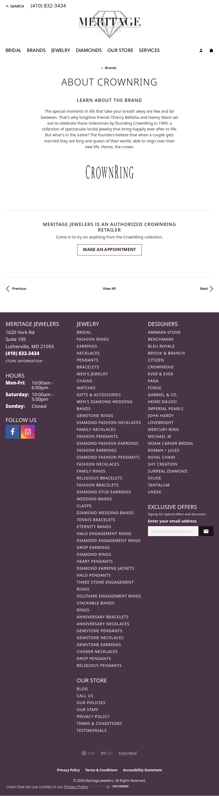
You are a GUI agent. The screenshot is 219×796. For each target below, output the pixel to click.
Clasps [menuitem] (84, 505)
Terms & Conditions (99, 723)
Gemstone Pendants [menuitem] (99, 630)
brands (111, 68)
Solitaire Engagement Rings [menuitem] (109, 596)
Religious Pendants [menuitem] (99, 665)
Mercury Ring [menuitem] (163, 429)
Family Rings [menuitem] (91, 471)
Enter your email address (172, 521)
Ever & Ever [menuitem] (160, 373)
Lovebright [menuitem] (161, 422)
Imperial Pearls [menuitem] (165, 408)
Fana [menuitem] (153, 380)
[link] (48, 6)
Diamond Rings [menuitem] (94, 554)
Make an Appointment (109, 250)
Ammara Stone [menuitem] (164, 332)
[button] (15, 6)
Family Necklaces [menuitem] (96, 429)
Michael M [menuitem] (159, 436)
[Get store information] (24, 361)
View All (109, 288)
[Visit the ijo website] (106, 753)
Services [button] (149, 50)
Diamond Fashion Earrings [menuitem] (108, 443)
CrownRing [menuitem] (161, 367)
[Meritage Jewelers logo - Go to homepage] (109, 25)
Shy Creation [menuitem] (163, 464)
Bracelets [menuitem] (88, 367)
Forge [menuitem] (155, 387)
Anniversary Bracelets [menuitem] (103, 616)
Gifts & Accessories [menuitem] (99, 394)
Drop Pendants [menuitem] (94, 658)
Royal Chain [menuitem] (161, 457)
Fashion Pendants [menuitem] (97, 436)
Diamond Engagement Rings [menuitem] (109, 540)
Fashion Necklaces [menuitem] (98, 464)
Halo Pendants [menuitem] (94, 575)
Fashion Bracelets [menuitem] (98, 485)
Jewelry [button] (61, 50)
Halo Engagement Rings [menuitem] (104, 533)
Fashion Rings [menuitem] (93, 339)
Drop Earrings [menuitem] (93, 547)
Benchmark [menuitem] (161, 339)
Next (204, 288)
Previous (19, 288)
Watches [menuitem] (86, 387)
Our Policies (91, 702)
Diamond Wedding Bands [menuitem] (105, 512)
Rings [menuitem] (83, 609)
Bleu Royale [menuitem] (161, 346)
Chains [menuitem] (84, 380)
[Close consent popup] (108, 787)
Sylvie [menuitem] (154, 478)
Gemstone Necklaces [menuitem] (100, 637)
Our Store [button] (120, 50)
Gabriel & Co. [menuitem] (163, 394)
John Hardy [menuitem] (161, 415)
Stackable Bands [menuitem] (95, 603)
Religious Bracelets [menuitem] (99, 478)
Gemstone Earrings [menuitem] (99, 644)
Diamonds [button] (89, 50)
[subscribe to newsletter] (205, 531)
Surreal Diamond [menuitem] (168, 471)
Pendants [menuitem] (87, 360)
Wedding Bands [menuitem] (94, 498)
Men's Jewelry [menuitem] (92, 373)
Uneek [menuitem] (155, 491)
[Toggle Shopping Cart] (211, 51)
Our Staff (88, 709)
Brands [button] (36, 50)
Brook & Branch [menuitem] (166, 353)
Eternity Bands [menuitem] (94, 526)
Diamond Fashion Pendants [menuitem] (108, 457)
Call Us (85, 695)
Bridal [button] (13, 50)
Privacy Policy (93, 716)
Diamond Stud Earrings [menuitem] (104, 491)
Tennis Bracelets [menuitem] (96, 519)
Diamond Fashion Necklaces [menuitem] (109, 422)
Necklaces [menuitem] (88, 353)
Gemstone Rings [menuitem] (95, 415)
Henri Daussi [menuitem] (162, 401)
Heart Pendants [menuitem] (95, 561)
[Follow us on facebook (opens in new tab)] (12, 432)
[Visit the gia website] (88, 753)
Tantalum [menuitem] (159, 485)
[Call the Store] (22, 353)
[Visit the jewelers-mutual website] (127, 753)
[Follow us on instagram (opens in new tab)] (28, 432)
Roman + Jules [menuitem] (164, 450)
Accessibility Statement (142, 770)
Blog (82, 688)
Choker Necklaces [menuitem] (97, 651)
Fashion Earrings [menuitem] (97, 450)
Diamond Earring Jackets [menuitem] (105, 568)
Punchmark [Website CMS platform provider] (119, 786)
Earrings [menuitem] (87, 346)
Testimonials (92, 730)
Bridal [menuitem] (84, 332)
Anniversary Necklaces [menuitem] (103, 623)
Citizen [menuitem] (156, 360)
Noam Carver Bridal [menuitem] (171, 443)
